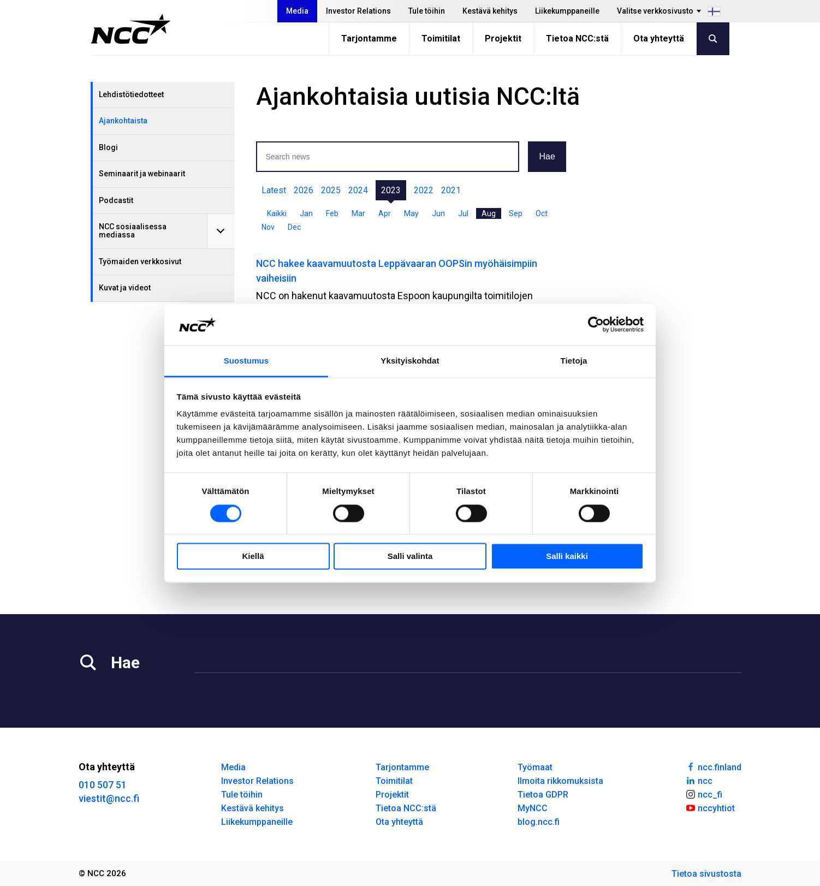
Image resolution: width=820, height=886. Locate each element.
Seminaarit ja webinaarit (142, 173)
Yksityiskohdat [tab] (410, 361)
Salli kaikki (567, 556)
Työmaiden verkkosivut (140, 261)
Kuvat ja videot (125, 287)
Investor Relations (358, 11)
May (411, 213)
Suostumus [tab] (246, 361)
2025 (331, 190)
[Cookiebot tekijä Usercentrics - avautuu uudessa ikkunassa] (596, 324)
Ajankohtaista (123, 120)
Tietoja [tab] (574, 361)
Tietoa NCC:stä (577, 38)
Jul (463, 213)
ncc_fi (703, 794)
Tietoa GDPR (543, 794)
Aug (489, 213)
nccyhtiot (710, 807)
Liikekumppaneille (567, 11)
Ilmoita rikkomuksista (560, 781)
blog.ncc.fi (539, 822)
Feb (332, 213)
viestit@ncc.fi (109, 798)
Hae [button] (547, 156)
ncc (698, 780)
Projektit (503, 38)
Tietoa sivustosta (706, 874)
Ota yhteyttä (658, 38)
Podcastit (116, 200)
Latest (274, 190)
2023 (391, 190)
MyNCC (533, 808)
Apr (384, 213)
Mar (358, 213)
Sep (515, 213)
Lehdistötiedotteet (131, 94)
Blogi (108, 147)
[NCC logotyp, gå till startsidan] (131, 29)
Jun (438, 213)
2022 (423, 190)
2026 (303, 190)
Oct (542, 213)
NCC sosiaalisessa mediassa (133, 230)
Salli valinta (410, 556)
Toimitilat (440, 38)
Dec (294, 227)
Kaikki (277, 213)
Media (297, 11)
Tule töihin (426, 11)
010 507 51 (103, 784)
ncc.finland (713, 766)
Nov (268, 227)
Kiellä (253, 556)
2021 (451, 190)
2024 (358, 190)
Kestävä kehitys (490, 11)
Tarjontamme (369, 38)
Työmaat (535, 767)
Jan (306, 213)
